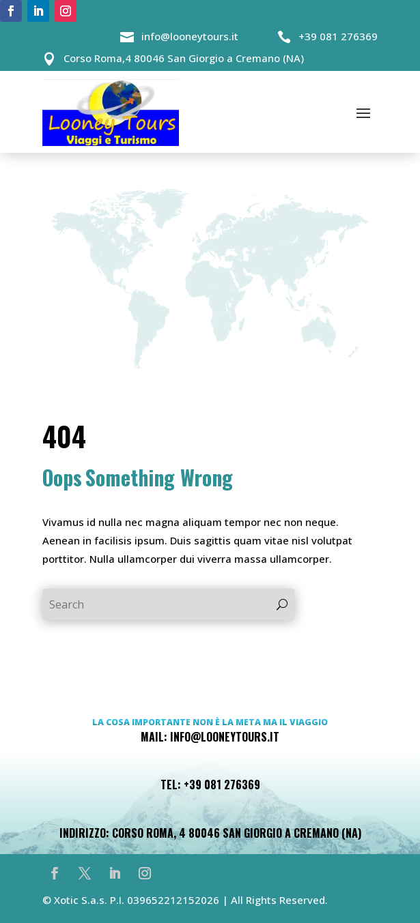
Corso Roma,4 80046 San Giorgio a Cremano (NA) (184, 58)
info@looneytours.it (189, 36)
